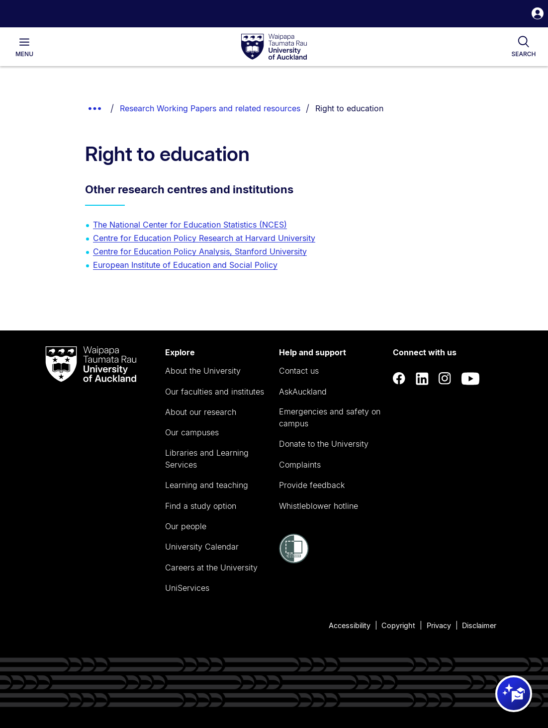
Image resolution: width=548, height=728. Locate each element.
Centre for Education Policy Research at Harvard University (204, 238)
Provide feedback (312, 485)
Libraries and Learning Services (207, 459)
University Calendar (202, 547)
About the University (203, 371)
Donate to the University (323, 444)
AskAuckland (303, 392)
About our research (200, 412)
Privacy (439, 625)
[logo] (274, 47)
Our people (185, 526)
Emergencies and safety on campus (329, 417)
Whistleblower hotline (318, 506)
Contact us (299, 371)
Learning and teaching (206, 485)
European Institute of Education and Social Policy (185, 265)
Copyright (398, 625)
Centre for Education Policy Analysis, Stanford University (200, 251)
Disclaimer (479, 625)
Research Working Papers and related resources (210, 108)
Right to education (349, 108)
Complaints (300, 465)
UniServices (187, 588)
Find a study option (200, 506)
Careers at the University (211, 567)
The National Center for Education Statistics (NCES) (190, 225)
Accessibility (349, 625)
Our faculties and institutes (214, 392)
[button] (538, 14)
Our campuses (192, 432)
